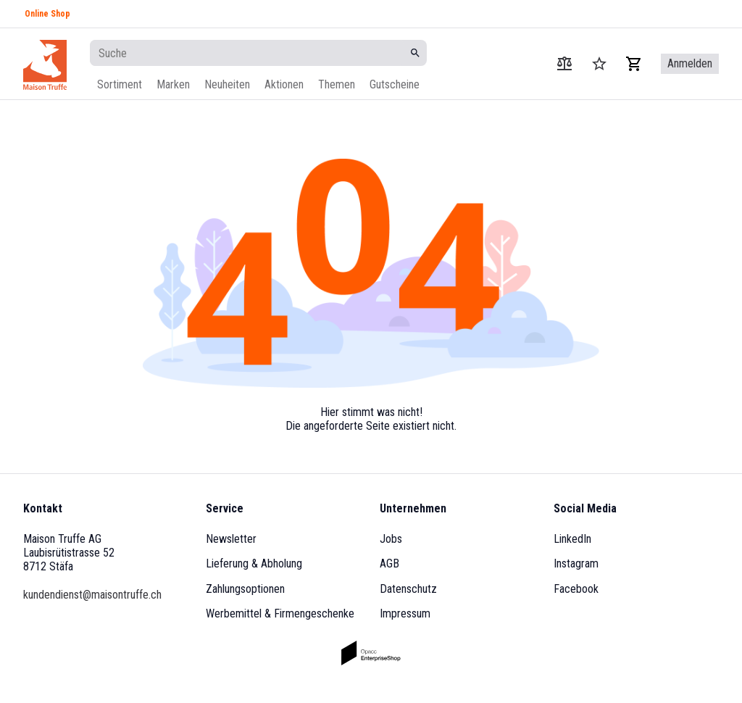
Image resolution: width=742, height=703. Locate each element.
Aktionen (284, 84)
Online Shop (47, 14)
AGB (389, 563)
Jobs (391, 539)
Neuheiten (227, 84)
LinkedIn (572, 539)
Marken (173, 84)
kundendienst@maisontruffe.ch (92, 595)
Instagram (576, 563)
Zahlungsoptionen (245, 589)
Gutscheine (395, 84)
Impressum (405, 613)
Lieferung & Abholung (254, 563)
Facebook (576, 589)
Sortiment (119, 84)
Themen (336, 84)
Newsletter (231, 539)
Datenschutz (408, 589)
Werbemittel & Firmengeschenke (280, 613)
